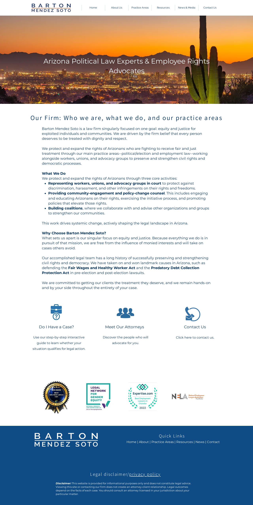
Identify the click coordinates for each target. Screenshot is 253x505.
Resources (184, 442)
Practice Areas (162, 442)
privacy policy (144, 474)
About (144, 442)
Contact (213, 442)
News (199, 442)
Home (131, 442)
